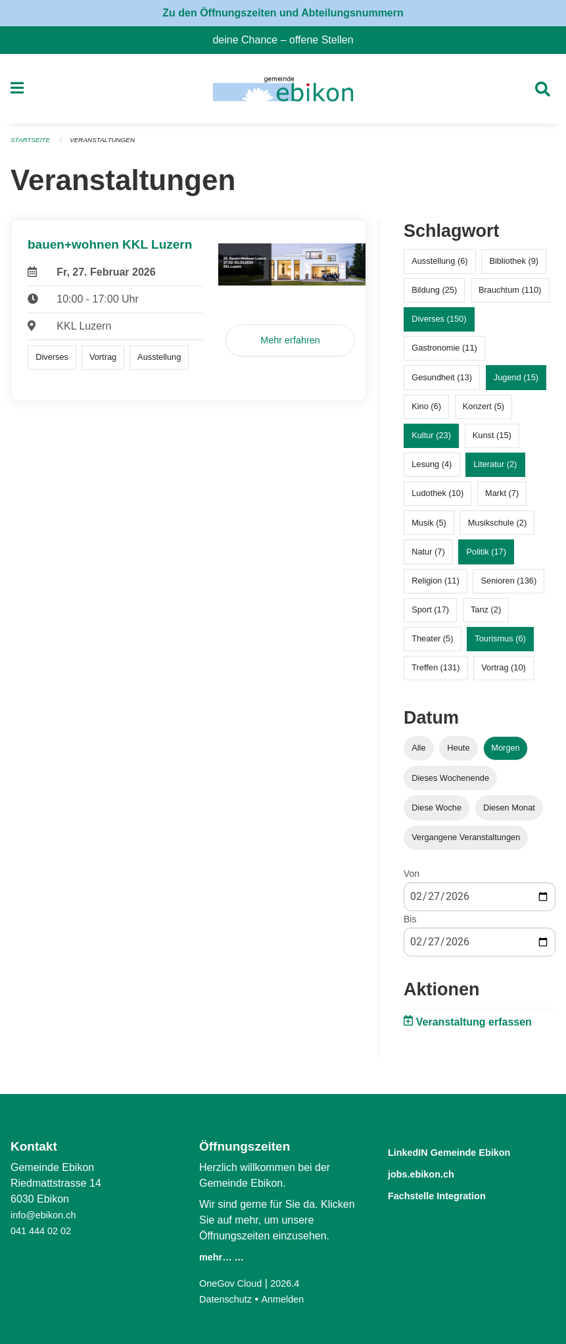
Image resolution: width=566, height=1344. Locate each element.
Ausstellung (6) (439, 267)
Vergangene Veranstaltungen (466, 842)
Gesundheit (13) (442, 382)
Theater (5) (432, 644)
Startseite (33, 146)
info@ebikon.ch (47, 1214)
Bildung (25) (434, 296)
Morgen (505, 754)
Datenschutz (228, 1299)
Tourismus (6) (500, 644)
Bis (410, 925)
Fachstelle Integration (452, 1194)
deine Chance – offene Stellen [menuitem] (288, 39)
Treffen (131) (436, 673)
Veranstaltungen (110, 146)
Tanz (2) (486, 615)
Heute (458, 754)
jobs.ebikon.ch (431, 1173)
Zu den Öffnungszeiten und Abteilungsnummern (283, 12)
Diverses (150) (439, 325)
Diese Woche (436, 813)
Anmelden (290, 1299)
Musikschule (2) (497, 528)
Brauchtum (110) (510, 296)
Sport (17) (430, 615)
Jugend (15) (516, 382)
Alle (418, 754)
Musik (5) (429, 528)
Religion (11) (436, 586)
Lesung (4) (432, 470)
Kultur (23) (431, 441)
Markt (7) (502, 499)
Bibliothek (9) (513, 267)
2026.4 (293, 1283)
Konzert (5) (483, 411)
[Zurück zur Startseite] (283, 92)
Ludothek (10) (437, 499)
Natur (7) (428, 557)
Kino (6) (426, 411)
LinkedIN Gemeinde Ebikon (469, 1151)
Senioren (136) (509, 586)
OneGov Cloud (234, 1283)
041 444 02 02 (44, 1230)
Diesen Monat (509, 813)
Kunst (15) (492, 441)
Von (411, 879)
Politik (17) (486, 557)
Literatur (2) (495, 470)
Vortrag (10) (503, 673)
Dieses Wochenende (450, 783)
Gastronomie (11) (444, 354)
